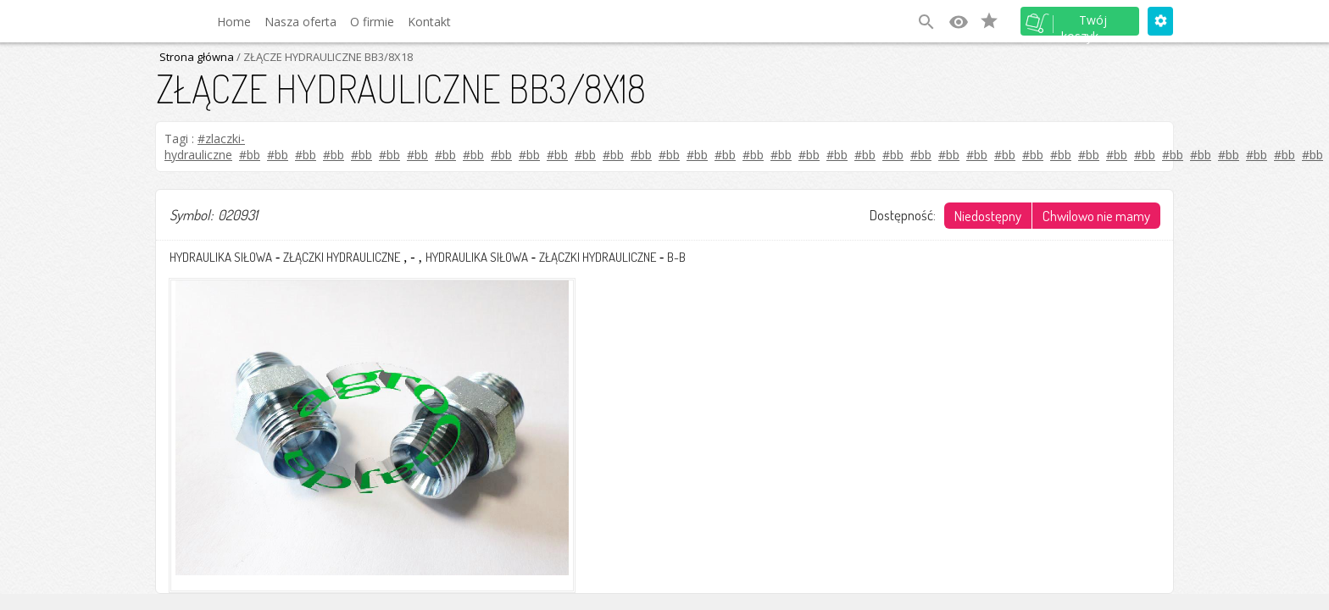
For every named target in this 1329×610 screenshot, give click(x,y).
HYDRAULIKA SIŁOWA (221, 257)
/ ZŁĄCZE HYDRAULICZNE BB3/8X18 (323, 56)
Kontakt (429, 22)
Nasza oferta (300, 22)
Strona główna (196, 56)
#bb (249, 155)
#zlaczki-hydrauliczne (204, 146)
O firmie (372, 22)
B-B (676, 257)
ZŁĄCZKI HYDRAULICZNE (341, 257)
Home (234, 22)
